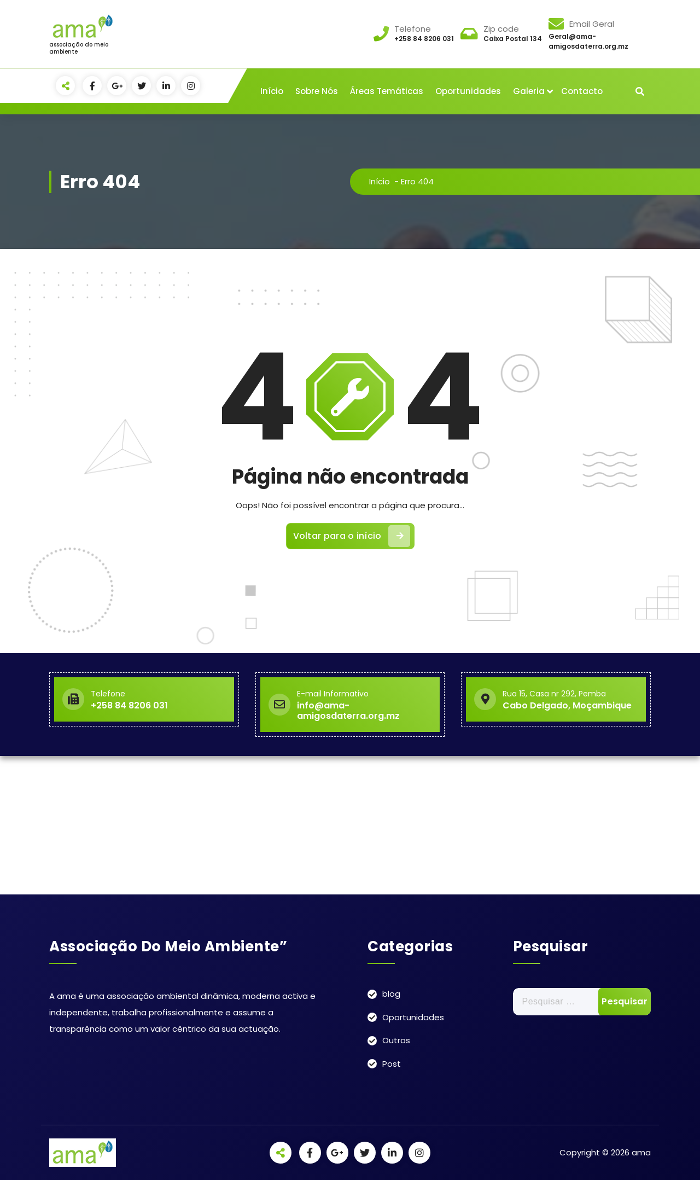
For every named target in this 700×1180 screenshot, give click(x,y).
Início (271, 91)
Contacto (582, 91)
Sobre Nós (316, 91)
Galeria (529, 91)
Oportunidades (468, 91)
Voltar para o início (351, 536)
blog (391, 993)
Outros (396, 1040)
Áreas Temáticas (386, 91)
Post (391, 1063)
